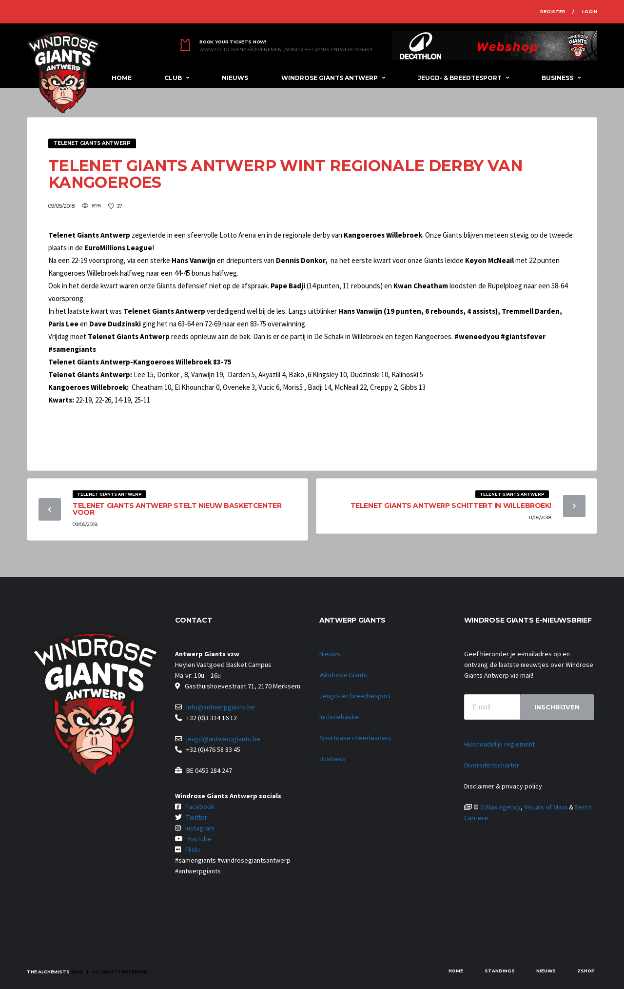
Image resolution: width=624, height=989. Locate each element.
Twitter (196, 817)
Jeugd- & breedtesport (460, 77)
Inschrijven (557, 707)
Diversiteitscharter (491, 765)
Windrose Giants (343, 674)
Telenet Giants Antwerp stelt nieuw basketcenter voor (177, 509)
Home (122, 77)
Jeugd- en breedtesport (354, 695)
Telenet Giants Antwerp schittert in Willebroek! (451, 505)
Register (553, 11)
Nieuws (235, 77)
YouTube (199, 838)
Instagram (199, 828)
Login (589, 11)
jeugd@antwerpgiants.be (223, 738)
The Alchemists (48, 971)
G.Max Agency (500, 807)
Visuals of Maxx (545, 807)
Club (173, 77)
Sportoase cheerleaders (355, 737)
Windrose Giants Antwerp (329, 77)
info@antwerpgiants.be (220, 707)
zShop (586, 970)
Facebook (199, 806)
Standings (500, 970)
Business (557, 77)
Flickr (193, 849)
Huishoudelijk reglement (499, 744)
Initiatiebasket (340, 716)
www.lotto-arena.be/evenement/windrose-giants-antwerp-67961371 (285, 49)
